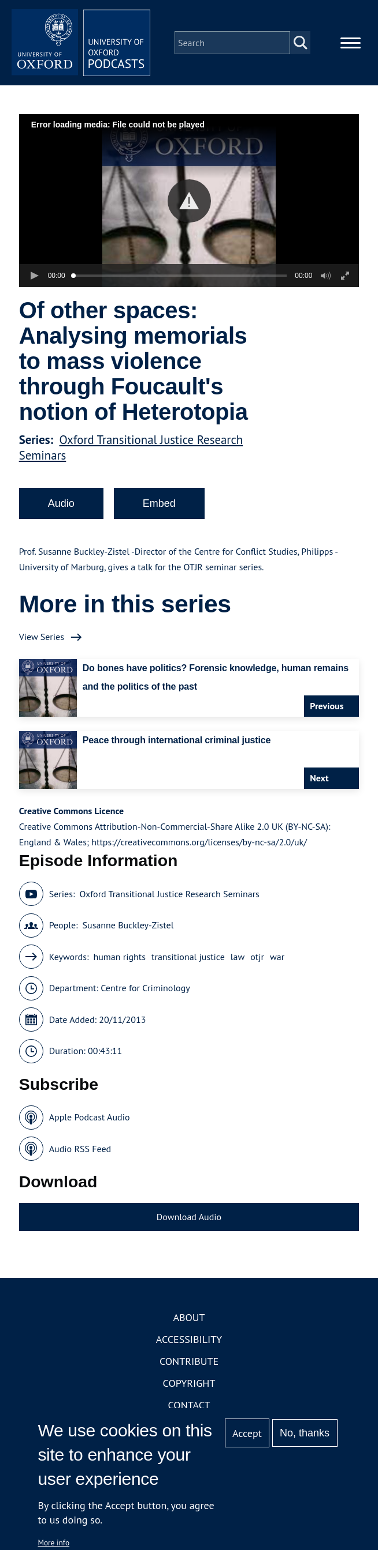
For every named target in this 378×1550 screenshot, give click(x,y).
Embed (159, 503)
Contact (189, 1405)
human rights (119, 956)
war (277, 956)
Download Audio (189, 1216)
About (189, 1317)
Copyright (189, 1383)
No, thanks (304, 1433)
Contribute (189, 1361)
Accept (247, 1433)
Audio (61, 503)
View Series (41, 636)
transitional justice (188, 956)
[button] (189, 201)
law (237, 956)
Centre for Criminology (145, 988)
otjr (257, 956)
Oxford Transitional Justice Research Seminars (169, 894)
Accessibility (189, 1339)
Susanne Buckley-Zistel (128, 925)
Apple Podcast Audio (89, 1117)
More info (53, 1542)
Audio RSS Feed (80, 1148)
